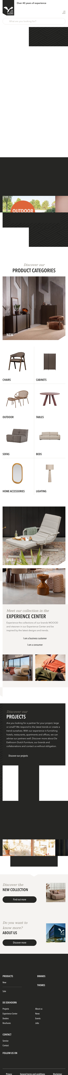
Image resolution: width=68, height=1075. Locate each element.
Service (5, 1041)
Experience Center (10, 1013)
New (4, 982)
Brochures (7, 1023)
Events (38, 1018)
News (37, 1013)
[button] (34, 21)
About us (39, 1009)
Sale (4, 991)
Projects (6, 1009)
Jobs (37, 1023)
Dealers (6, 1018)
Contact (6, 1045)
